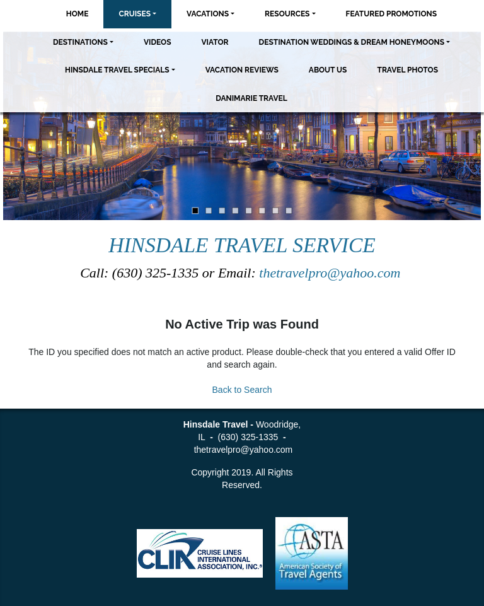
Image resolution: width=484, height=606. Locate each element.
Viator (214, 42)
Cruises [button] (134, 13)
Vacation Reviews (242, 70)
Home (77, 13)
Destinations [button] (80, 42)
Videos (157, 42)
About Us (328, 70)
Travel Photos (407, 70)
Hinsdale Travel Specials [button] (117, 70)
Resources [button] (287, 13)
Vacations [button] (208, 13)
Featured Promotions (391, 13)
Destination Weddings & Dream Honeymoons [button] (351, 42)
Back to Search (242, 390)
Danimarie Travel (251, 98)
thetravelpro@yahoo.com (331, 273)
